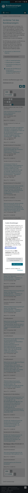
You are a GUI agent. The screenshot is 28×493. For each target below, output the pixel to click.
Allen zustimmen (17, 264)
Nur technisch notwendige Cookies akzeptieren (14, 259)
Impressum (20, 270)
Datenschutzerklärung (10, 248)
